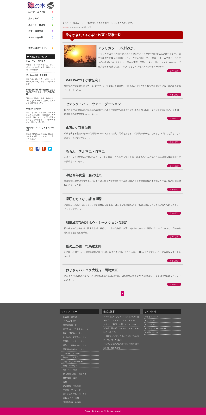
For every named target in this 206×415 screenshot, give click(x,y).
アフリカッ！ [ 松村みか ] (117, 48)
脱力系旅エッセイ (71, 325)
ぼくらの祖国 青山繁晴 (36, 75)
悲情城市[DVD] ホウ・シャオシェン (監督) (96, 222)
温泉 (65, 382)
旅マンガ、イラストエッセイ (75, 329)
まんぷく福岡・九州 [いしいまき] (120, 324)
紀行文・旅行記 (70, 317)
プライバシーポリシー (156, 328)
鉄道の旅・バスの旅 (72, 386)
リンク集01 (151, 320)
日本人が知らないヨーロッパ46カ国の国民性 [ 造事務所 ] (121, 346)
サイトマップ (152, 317)
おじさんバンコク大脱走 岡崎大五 (92, 270)
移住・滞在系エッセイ (73, 333)
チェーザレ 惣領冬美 (35, 61)
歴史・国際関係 (41, 31)
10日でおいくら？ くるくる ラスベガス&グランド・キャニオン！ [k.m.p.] (121, 318)
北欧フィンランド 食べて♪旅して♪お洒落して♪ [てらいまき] (121, 338)
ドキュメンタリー (71, 321)
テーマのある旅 (41, 37)
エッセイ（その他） (72, 353)
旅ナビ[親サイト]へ (41, 47)
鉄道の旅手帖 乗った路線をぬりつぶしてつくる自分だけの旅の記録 (40, 92)
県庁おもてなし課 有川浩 (84, 199)
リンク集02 (151, 324)
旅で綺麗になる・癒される (75, 374)
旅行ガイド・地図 (71, 398)
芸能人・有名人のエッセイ (75, 345)
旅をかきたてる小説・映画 (75, 394)
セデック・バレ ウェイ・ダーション (40, 129)
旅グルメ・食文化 (41, 24)
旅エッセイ (41, 18)
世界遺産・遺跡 (70, 378)
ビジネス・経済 (70, 370)
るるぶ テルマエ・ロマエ (85, 151)
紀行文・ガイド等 (41, 12)
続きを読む (174, 71)
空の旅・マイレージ (72, 390)
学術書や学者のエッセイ (74, 349)
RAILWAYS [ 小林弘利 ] (83, 80)
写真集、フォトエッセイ (74, 341)
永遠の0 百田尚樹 (33, 109)
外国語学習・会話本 (72, 402)
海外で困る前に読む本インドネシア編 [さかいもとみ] (120, 330)
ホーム (65, 27)
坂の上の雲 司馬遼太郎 (83, 246)
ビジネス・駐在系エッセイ (75, 337)
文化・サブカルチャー (73, 361)
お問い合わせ (152, 332)
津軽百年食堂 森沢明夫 (83, 175)
